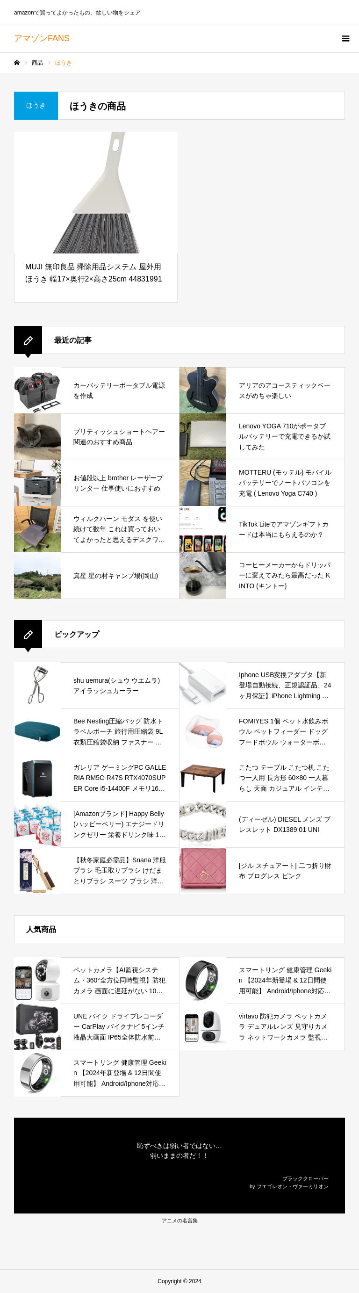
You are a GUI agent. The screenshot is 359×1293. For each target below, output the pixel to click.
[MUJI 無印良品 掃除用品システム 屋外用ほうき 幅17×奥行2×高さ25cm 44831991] (96, 192)
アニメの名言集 (180, 1220)
